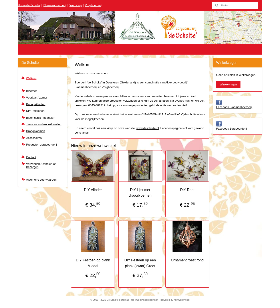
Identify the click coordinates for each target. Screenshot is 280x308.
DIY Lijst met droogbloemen (140, 192)
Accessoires (34, 138)
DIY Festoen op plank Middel (93, 263)
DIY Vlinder (93, 190)
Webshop (76, 5)
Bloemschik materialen (40, 117)
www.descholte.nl (147, 128)
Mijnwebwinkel (182, 299)
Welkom (31, 78)
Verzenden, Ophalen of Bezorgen (41, 165)
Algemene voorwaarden (41, 179)
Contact (31, 157)
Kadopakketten (35, 104)
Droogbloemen (35, 131)
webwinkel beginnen (147, 299)
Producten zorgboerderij (41, 144)
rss (132, 299)
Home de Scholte (29, 5)
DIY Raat (187, 190)
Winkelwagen (228, 84)
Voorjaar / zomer (36, 97)
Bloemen (31, 91)
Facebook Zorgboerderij (231, 128)
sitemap (125, 299)
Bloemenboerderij (55, 5)
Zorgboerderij (93, 5)
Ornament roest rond (187, 260)
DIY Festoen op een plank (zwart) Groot (140, 263)
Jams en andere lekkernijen (43, 124)
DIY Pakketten (35, 111)
